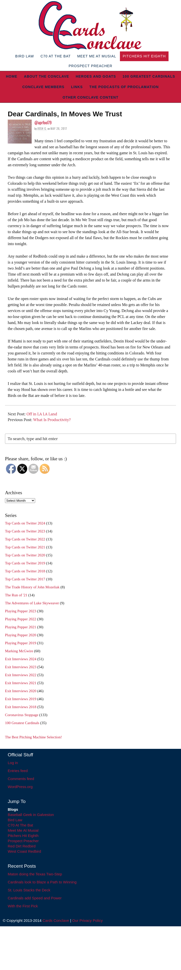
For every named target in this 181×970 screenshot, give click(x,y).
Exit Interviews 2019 (20, 699)
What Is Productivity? (52, 419)
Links (77, 87)
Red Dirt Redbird (22, 846)
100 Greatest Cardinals (149, 76)
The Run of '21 (16, 595)
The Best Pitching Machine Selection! (33, 737)
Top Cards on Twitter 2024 (25, 523)
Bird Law (24, 56)
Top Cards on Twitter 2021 (25, 547)
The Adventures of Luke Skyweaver (32, 603)
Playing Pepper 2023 (20, 611)
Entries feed (18, 771)
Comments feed (21, 779)
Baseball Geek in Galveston (31, 814)
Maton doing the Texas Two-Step (35, 874)
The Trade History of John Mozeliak (32, 587)
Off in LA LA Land (41, 414)
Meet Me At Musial (96, 56)
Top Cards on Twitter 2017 (25, 579)
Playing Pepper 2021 (20, 627)
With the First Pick (23, 906)
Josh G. (42, 129)
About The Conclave (46, 76)
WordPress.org (20, 787)
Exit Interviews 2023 (20, 667)
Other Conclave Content (90, 97)
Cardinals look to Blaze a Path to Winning (42, 882)
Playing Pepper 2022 (20, 619)
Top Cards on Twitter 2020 (25, 555)
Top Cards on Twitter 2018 (25, 571)
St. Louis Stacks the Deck (29, 890)
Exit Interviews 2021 (20, 683)
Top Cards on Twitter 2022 (25, 539)
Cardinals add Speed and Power (35, 898)
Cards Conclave (56, 920)
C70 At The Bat (55, 56)
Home (11, 76)
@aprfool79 (43, 123)
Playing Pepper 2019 (20, 643)
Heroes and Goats (96, 76)
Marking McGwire (19, 651)
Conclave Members (43, 87)
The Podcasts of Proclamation (124, 87)
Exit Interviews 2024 (20, 659)
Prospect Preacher (90, 66)
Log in (13, 763)
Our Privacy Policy (87, 920)
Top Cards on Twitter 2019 (25, 563)
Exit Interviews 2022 (20, 675)
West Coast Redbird (24, 851)
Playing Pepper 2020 (20, 635)
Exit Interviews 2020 (20, 691)
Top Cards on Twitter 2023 (25, 531)
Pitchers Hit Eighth (144, 56)
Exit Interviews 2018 (20, 707)
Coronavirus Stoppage (21, 715)
